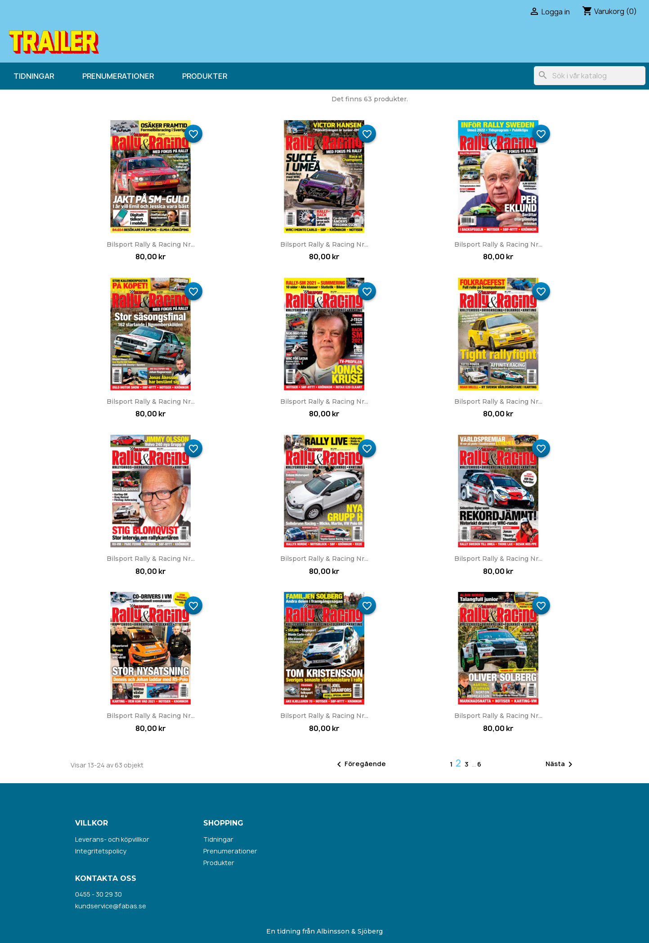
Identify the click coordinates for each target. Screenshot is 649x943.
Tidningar (33, 76)
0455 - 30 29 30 (98, 894)
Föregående (360, 764)
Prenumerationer (118, 76)
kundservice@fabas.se (110, 906)
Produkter (204, 76)
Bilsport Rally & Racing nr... (151, 244)
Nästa (561, 764)
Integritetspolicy (100, 851)
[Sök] (589, 75)
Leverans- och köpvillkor (112, 839)
